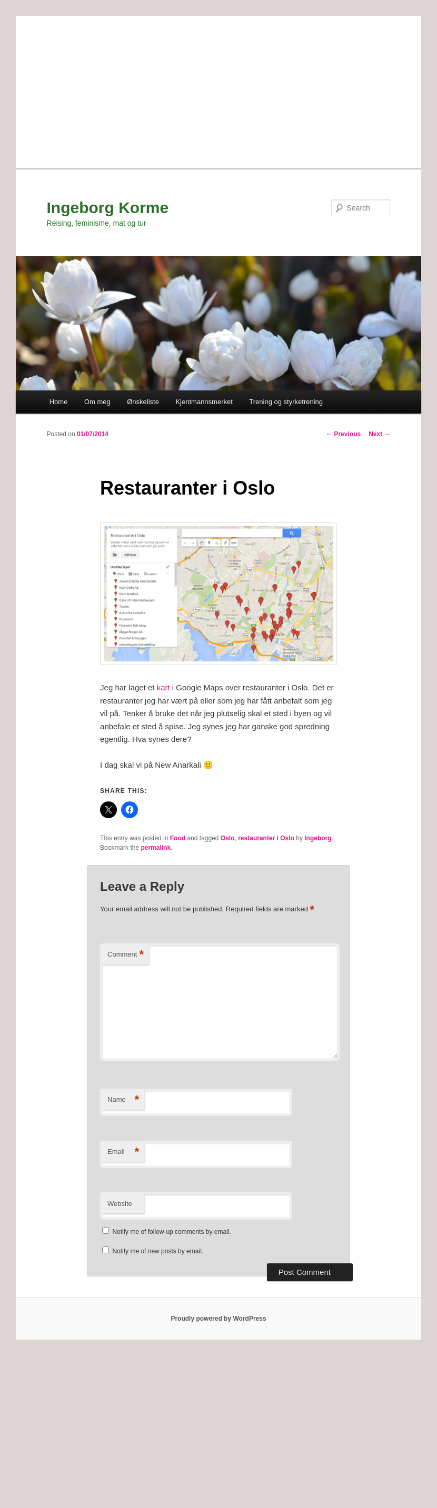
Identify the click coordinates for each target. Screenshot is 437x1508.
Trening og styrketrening (286, 402)
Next (379, 434)
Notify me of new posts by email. (157, 1251)
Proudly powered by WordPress (218, 1318)
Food (177, 838)
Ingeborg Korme (108, 207)
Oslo (228, 838)
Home (58, 402)
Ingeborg (317, 838)
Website (119, 1204)
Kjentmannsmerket (203, 402)
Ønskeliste (143, 402)
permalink (156, 847)
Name (123, 1100)
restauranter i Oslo (266, 838)
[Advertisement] (218, 89)
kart (164, 687)
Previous (343, 434)
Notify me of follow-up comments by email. (171, 1231)
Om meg (97, 402)
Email (123, 1152)
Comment (125, 954)
